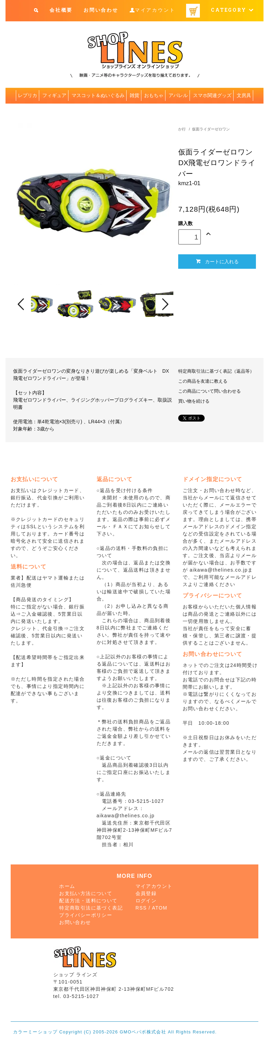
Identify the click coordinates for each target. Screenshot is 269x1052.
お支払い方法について (85, 893)
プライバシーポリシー (85, 915)
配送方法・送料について (88, 900)
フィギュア (54, 95)
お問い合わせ (101, 10)
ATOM (160, 908)
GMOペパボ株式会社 (143, 1032)
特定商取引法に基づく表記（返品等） (216, 371)
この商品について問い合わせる (209, 391)
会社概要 (61, 10)
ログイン (146, 900)
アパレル (178, 95)
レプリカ (27, 95)
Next (164, 304)
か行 (182, 129)
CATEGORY (232, 10)
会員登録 (146, 893)
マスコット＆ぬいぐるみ (98, 95)
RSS (141, 908)
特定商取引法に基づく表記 (91, 908)
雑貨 (134, 95)
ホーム (67, 886)
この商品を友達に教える (202, 381)
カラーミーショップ (35, 1032)
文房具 (244, 95)
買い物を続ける (193, 401)
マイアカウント (155, 10)
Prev (22, 304)
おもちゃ (153, 95)
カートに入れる (217, 261)
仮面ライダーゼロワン (211, 129)
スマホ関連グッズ (212, 95)
